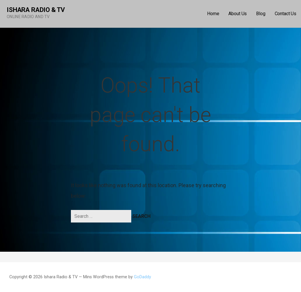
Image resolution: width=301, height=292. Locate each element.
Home (213, 13)
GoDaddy (142, 276)
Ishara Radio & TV (36, 9)
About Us (237, 13)
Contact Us (285, 13)
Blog (260, 13)
